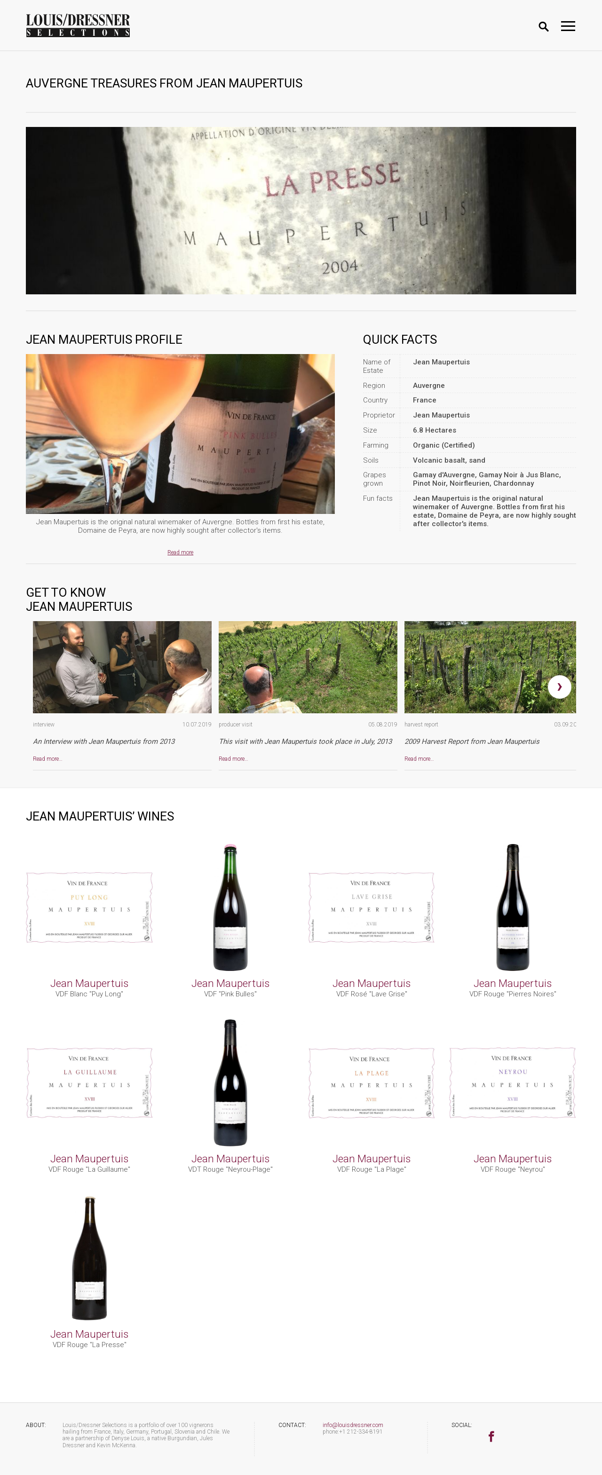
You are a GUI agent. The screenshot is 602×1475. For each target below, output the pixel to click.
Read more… (48, 759)
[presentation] (559, 687)
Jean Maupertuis (89, 983)
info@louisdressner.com (353, 1425)
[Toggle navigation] (568, 26)
